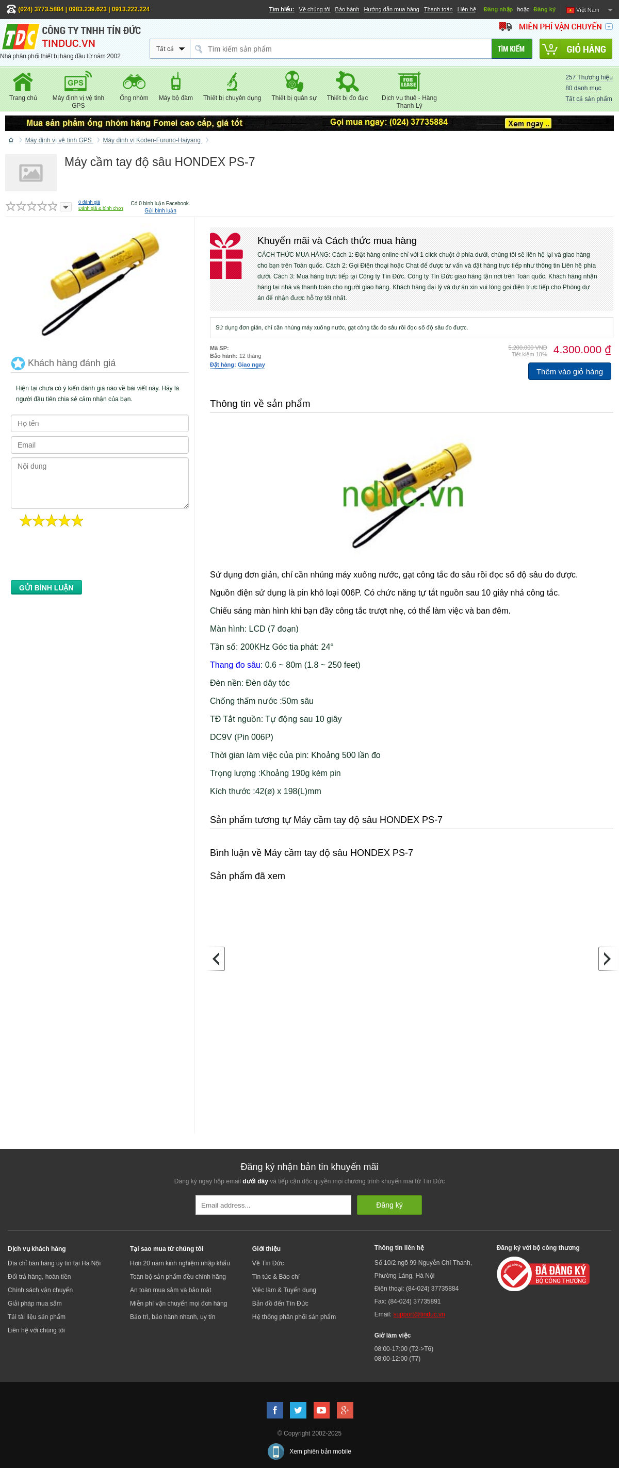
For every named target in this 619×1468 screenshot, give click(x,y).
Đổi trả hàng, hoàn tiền (39, 1276)
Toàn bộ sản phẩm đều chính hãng (178, 1276)
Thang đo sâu (235, 665)
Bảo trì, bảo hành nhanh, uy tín (172, 1317)
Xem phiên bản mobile (320, 1451)
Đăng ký (544, 9)
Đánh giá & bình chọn (100, 208)
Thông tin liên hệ (399, 1247)
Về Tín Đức (268, 1263)
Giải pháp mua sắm (35, 1303)
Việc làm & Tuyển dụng (284, 1290)
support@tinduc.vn (419, 1314)
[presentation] (89, 556)
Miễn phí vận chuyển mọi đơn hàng (178, 1303)
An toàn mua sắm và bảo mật (170, 1290)
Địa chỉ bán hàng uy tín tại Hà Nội (54, 1263)
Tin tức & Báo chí (276, 1276)
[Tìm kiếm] (512, 48)
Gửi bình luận (160, 210)
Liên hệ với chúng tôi (36, 1330)
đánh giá (89, 202)
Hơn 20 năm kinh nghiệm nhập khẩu (180, 1263)
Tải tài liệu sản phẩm (37, 1317)
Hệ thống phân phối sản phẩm (294, 1317)
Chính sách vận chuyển (40, 1290)
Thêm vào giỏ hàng (569, 371)
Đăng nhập (498, 9)
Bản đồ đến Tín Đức (280, 1303)
